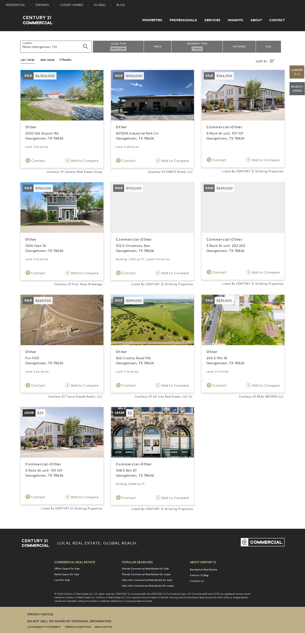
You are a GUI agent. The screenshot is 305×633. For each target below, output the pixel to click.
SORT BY (265, 61)
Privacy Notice (40, 614)
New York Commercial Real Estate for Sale (147, 580)
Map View (47, 60)
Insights (235, 20)
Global (100, 5)
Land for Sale (62, 580)
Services (212, 20)
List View (27, 60)
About (256, 20)
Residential (15, 5)
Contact (277, 20)
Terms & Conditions (78, 627)
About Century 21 (203, 562)
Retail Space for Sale (66, 574)
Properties (152, 20)
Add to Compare (81, 160)
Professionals (183, 20)
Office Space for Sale (67, 568)
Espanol (43, 5)
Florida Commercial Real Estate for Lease (146, 574)
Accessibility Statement (44, 627)
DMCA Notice (103, 627)
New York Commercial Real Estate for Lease (148, 585)
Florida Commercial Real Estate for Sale (145, 568)
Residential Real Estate (203, 569)
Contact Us (197, 581)
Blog (121, 5)
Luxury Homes (71, 5)
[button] (297, 72)
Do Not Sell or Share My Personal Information (69, 621)
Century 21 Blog (199, 575)
